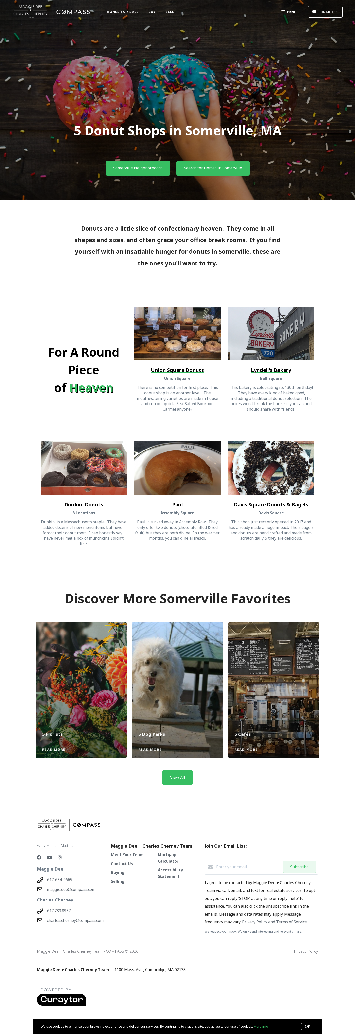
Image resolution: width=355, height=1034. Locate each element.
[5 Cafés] (274, 674)
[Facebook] (39, 857)
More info (261, 1026)
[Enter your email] (248, 866)
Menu (288, 12)
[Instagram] (60, 857)
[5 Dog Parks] (177, 674)
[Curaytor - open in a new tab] (61, 1004)
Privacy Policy (306, 951)
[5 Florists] (81, 674)
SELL (170, 11)
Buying (117, 872)
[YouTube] (49, 857)
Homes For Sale (122, 11)
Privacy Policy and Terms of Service (274, 922)
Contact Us (122, 863)
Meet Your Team (127, 854)
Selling (117, 881)
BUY (152, 11)
